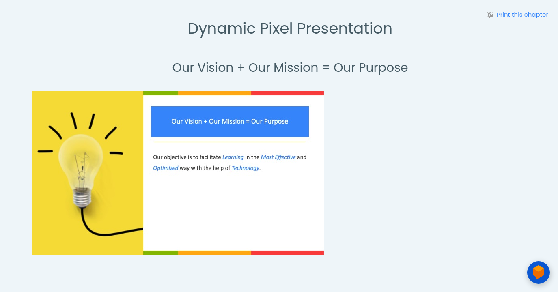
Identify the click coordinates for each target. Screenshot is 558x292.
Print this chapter (517, 14)
